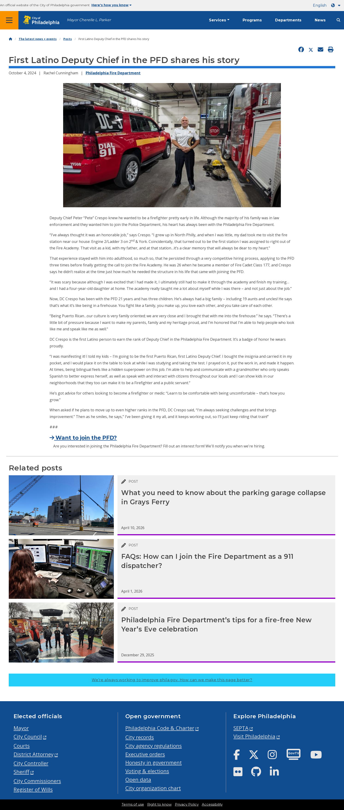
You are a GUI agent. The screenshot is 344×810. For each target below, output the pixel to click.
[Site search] (338, 20)
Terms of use (133, 804)
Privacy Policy (187, 804)
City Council (28, 736)
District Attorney (33, 754)
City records (139, 737)
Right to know (159, 804)
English (319, 5)
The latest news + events (38, 39)
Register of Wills (33, 789)
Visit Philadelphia (254, 736)
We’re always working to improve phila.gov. (172, 680)
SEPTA (240, 728)
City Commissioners (37, 780)
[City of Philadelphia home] (42, 20)
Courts (22, 745)
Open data (138, 779)
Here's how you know (111, 5)
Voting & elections (147, 771)
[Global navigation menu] (9, 20)
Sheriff (21, 771)
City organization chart (153, 788)
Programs (252, 20)
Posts (67, 39)
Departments (288, 20)
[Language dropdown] (336, 5)
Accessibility (212, 804)
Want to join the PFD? (83, 438)
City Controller (31, 763)
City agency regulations (153, 745)
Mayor (21, 728)
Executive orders (145, 754)
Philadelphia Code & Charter (159, 728)
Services (217, 20)
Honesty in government (153, 762)
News (320, 20)
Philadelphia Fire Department (113, 72)
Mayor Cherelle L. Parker (89, 20)
